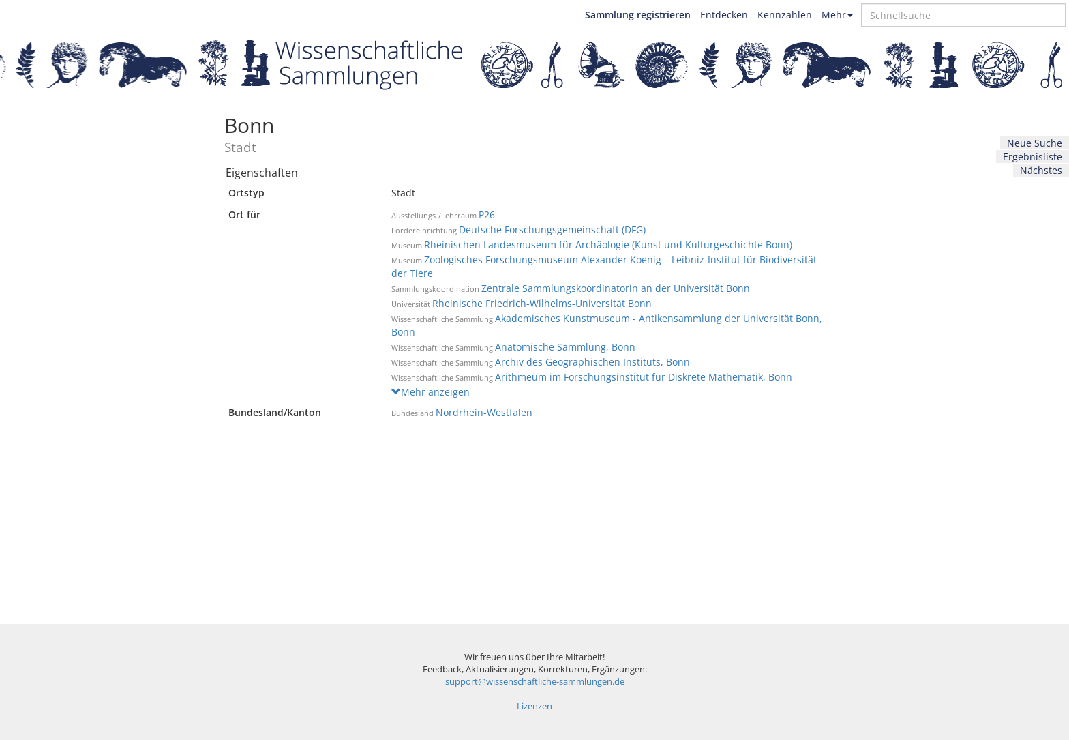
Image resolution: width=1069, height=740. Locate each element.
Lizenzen (534, 706)
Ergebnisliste (1032, 156)
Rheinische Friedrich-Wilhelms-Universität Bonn (542, 303)
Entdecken (724, 14)
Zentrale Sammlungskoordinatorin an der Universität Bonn (615, 288)
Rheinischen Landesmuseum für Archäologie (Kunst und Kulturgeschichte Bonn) (608, 244)
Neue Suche (1034, 142)
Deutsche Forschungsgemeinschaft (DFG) (552, 229)
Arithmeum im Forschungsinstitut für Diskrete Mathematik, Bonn (643, 376)
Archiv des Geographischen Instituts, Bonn (592, 361)
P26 (487, 214)
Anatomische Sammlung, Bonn (565, 346)
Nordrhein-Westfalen (484, 412)
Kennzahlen (784, 14)
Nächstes (1041, 170)
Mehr (837, 14)
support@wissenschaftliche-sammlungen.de (534, 681)
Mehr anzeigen (430, 391)
